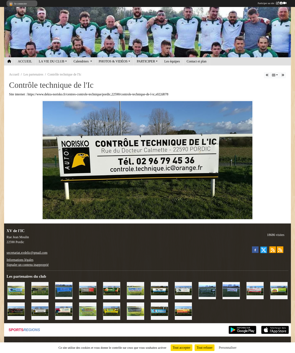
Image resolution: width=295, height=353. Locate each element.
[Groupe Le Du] (16, 290)
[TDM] (279, 290)
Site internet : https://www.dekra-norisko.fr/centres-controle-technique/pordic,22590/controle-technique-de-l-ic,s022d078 (88, 94)
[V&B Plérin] (111, 290)
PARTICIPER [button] (146, 61)
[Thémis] (87, 290)
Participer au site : (272, 3)
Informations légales (20, 260)
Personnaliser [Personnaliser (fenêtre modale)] (227, 347)
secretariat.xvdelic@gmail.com (27, 252)
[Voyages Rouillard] (64, 290)
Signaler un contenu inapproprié (28, 264)
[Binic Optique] (183, 290)
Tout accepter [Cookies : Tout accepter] (181, 347)
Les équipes (172, 61)
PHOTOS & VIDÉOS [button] (113, 61)
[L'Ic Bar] (159, 290)
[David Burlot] (183, 310)
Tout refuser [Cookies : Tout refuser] (205, 347)
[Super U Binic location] (135, 290)
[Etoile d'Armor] (135, 310)
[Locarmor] (87, 310)
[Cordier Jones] (255, 290)
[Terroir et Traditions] (16, 310)
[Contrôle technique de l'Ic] (40, 310)
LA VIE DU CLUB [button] (51, 61)
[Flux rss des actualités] (272, 249)
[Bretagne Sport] (207, 290)
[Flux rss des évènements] (280, 249)
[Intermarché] (231, 290)
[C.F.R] (159, 310)
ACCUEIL (25, 61)
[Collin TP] (111, 310)
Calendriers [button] (82, 61)
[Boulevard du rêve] (40, 290)
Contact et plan (196, 61)
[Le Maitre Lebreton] (64, 310)
